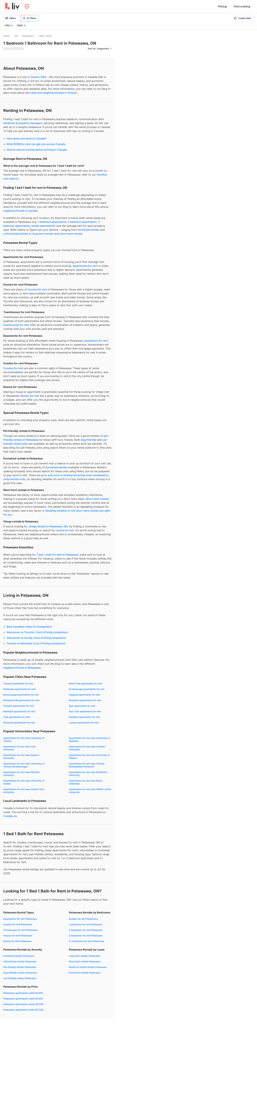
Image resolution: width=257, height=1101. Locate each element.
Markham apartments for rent (19, 711)
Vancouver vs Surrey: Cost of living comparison (36, 637)
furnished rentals (88, 229)
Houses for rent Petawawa (17, 935)
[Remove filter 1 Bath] (24, 25)
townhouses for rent (16, 325)
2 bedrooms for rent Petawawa (86, 930)
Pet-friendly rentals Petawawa (19, 967)
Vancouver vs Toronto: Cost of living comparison (37, 632)
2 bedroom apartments (82, 221)
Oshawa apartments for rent (18, 705)
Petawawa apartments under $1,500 (23, 998)
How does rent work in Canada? (26, 138)
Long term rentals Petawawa (84, 955)
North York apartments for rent (85, 683)
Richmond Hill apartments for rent (21, 700)
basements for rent (96, 340)
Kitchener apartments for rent (19, 722)
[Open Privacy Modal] (27, 6)
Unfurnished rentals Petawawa (20, 961)
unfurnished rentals (15, 233)
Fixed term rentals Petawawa (84, 972)
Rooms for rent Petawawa (17, 941)
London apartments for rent (84, 722)
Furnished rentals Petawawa (18, 955)
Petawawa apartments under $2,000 (23, 1004)
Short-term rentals (97, 498)
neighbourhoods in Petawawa (22, 667)
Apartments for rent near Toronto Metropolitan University (86, 765)
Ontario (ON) (38, 77)
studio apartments (43, 225)
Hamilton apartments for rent (84, 717)
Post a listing (242, 6)
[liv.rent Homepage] (12, 6)
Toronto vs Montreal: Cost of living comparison (36, 643)
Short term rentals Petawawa (84, 961)
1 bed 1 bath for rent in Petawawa (57, 554)
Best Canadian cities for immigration (29, 626)
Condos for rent (13, 368)
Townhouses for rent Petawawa (20, 930)
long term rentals (43, 233)
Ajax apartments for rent (82, 705)
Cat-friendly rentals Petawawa (19, 978)
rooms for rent (65, 530)
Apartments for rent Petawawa (20, 918)
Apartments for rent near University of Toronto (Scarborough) (23, 765)
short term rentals (71, 233)
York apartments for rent (16, 717)
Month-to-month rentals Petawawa (88, 967)
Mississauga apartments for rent (21, 694)
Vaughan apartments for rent (84, 694)
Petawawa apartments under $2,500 (23, 1009)
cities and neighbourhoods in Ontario (53, 92)
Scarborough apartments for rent (86, 689)
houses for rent (37, 289)
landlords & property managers (22, 123)
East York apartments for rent (85, 711)
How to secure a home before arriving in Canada (37, 149)
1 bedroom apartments (52, 221)
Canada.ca (10, 816)
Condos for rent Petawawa (17, 924)
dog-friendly (88, 439)
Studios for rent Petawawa (83, 918)
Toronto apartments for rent (18, 683)
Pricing (222, 6)
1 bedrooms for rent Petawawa (85, 924)
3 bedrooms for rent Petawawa (86, 935)
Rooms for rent (29, 395)
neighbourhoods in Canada (20, 210)
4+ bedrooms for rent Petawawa (86, 941)
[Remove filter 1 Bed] (11, 25)
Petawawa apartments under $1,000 (23, 993)
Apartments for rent (85, 265)
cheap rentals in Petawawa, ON (48, 526)
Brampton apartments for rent (85, 700)
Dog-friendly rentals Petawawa (20, 972)
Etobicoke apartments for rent (19, 689)
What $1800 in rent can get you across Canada (36, 144)
